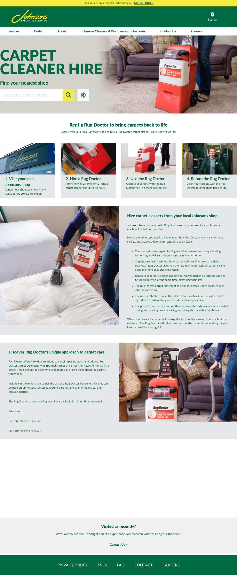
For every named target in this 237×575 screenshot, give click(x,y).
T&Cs (102, 565)
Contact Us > (119, 544)
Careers (196, 31)
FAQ (121, 565)
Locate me (83, 95)
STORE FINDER (144, 3)
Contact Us (168, 31)
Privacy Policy (72, 565)
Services (13, 31)
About (61, 31)
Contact (143, 565)
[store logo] (29, 17)
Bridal (38, 31)
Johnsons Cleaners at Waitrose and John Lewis (113, 31)
